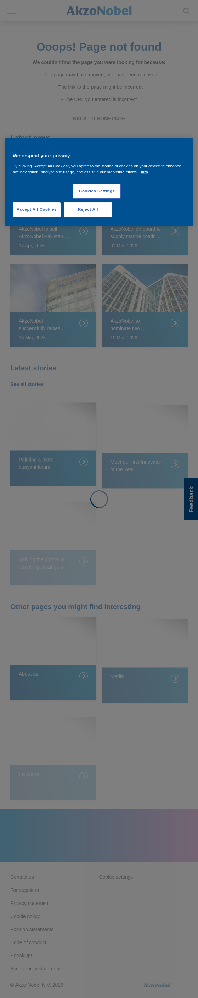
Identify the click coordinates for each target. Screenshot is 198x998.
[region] (99, 182)
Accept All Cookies (37, 209)
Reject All (88, 209)
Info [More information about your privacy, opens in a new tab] (144, 172)
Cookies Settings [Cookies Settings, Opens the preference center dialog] (97, 191)
